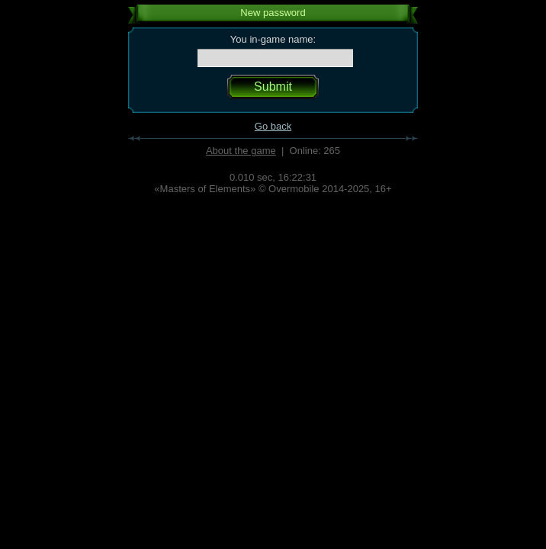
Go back (273, 126)
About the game (241, 150)
